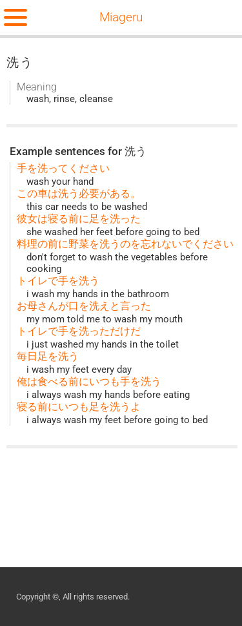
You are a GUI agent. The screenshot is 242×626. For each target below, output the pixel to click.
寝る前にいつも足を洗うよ (79, 407)
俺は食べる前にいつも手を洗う (89, 381)
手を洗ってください (63, 168)
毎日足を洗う (48, 356)
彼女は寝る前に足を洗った (79, 219)
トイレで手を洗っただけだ (79, 331)
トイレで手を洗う (58, 281)
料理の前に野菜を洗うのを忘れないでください (125, 244)
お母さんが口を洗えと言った (84, 306)
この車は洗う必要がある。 (79, 193)
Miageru (121, 17)
